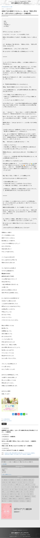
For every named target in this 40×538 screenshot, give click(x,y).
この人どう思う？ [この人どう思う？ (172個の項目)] (21, 482)
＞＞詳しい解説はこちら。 (6, 474)
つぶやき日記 (15, 530)
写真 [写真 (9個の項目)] (16, 489)
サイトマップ (25, 530)
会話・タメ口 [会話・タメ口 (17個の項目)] (5, 489)
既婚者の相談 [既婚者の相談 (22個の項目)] (27, 496)
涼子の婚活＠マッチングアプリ (20, 3)
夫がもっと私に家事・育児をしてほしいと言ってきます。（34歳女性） (19, 441)
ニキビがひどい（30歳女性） (9, 436)
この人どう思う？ (9, 420)
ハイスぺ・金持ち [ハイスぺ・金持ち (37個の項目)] (25, 484)
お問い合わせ (20, 530)
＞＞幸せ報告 (4, 464)
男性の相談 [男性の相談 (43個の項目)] (4, 498)
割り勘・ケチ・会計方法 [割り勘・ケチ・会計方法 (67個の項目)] (29, 489)
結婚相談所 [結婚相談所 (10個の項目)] (27, 498)
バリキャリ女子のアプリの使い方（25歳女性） (13, 450)
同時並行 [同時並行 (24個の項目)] (12, 491)
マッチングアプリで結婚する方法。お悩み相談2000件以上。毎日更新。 (20, 534)
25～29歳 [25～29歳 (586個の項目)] (11, 479)
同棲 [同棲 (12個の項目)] (17, 491)
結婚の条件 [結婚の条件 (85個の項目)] (21, 498)
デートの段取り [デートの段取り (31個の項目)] (17, 484)
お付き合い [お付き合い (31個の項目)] (4, 482)
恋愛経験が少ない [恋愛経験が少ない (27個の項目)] (19, 496)
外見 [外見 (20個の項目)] (31, 491)
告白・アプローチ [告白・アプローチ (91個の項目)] (24, 491)
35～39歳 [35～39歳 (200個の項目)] (24, 479)
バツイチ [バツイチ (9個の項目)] (33, 484)
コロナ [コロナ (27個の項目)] (4, 484)
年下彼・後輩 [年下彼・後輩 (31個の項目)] (5, 496)
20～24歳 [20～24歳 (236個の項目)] (4, 479)
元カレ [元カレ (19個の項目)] (11, 489)
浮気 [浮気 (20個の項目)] (33, 496)
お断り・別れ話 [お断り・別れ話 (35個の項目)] (12, 482)
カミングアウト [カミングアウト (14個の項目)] (29, 482)
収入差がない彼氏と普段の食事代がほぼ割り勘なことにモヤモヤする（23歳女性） (20, 452)
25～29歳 (4, 420)
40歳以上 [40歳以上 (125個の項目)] (31, 479)
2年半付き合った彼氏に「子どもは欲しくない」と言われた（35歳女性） (18, 454)
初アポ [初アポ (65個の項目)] (21, 489)
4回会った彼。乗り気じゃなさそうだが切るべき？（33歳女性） (17, 445)
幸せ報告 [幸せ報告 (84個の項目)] (12, 496)
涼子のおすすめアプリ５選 (7, 6)
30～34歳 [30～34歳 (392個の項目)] (17, 479)
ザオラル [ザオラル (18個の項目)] (9, 484)
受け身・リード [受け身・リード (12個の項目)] (5, 491)
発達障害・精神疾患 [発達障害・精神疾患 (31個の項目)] (13, 498)
